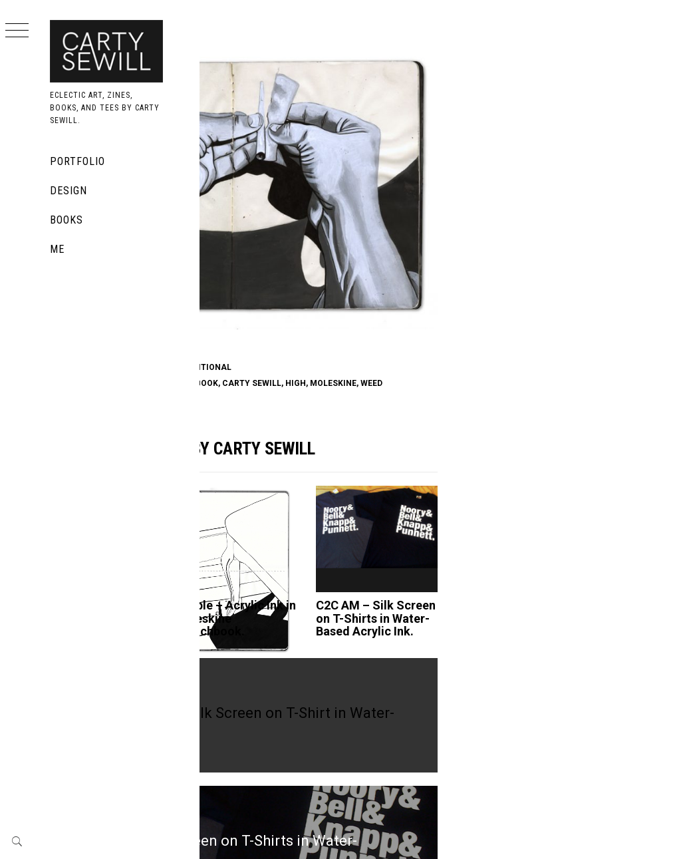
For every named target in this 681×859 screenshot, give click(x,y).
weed (271, 312)
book (287, 284)
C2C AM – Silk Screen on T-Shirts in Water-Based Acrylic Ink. (455, 559)
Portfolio (77, 161)
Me (57, 249)
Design (68, 190)
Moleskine (326, 284)
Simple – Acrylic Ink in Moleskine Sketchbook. (348, 552)
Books (66, 220)
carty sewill (428, 298)
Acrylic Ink (246, 284)
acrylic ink (264, 298)
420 (227, 298)
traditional (380, 284)
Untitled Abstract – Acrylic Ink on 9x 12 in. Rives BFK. (247, 559)
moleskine (232, 312)
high (472, 298)
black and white (331, 298)
